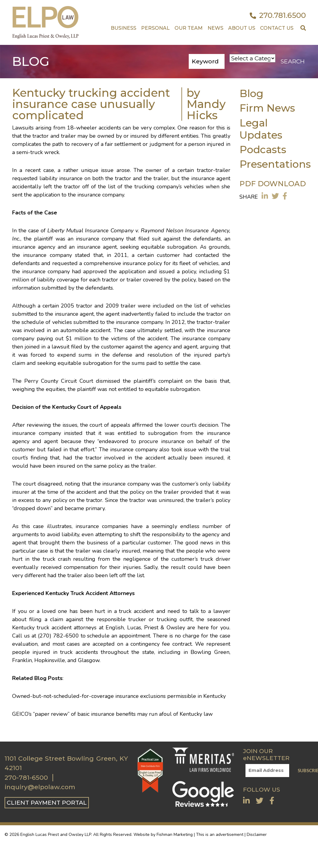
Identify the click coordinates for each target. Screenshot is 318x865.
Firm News (267, 108)
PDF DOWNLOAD (272, 183)
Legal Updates (260, 128)
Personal (155, 28)
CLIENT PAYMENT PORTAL (47, 802)
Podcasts (262, 149)
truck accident (54, 627)
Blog (251, 93)
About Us (241, 28)
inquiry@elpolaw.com (40, 787)
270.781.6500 (278, 15)
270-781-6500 (26, 777)
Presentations (275, 164)
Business (123, 28)
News (215, 28)
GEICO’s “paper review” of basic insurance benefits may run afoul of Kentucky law (112, 714)
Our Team (188, 28)
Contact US (276, 28)
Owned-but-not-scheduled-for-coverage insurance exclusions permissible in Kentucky (119, 696)
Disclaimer (257, 834)
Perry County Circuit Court (58, 381)
